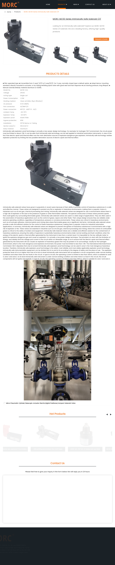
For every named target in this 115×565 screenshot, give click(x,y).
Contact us (89, 4)
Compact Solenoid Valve (66, 403)
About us (106, 4)
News (75, 4)
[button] (107, 414)
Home (48, 4)
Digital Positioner (51, 403)
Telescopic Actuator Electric (35, 403)
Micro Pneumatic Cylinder (15, 403)
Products (62, 4)
